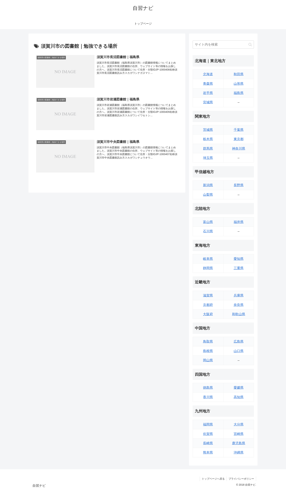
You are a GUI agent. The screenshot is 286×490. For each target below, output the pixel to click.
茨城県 (208, 130)
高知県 (239, 397)
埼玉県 (208, 158)
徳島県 (208, 387)
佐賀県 (208, 434)
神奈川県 (238, 148)
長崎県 (208, 443)
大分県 (239, 424)
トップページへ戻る (213, 478)
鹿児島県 (238, 443)
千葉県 (239, 130)
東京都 (239, 139)
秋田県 (239, 74)
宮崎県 (239, 434)
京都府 (208, 305)
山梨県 (208, 194)
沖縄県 (239, 452)
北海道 (208, 74)
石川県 (208, 231)
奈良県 (239, 305)
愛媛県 (239, 387)
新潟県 (208, 185)
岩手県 (208, 93)
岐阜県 (208, 259)
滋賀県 (208, 295)
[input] (223, 44)
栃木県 (208, 139)
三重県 (239, 268)
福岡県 (208, 424)
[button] (250, 44)
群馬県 (208, 148)
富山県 (208, 222)
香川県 (208, 397)
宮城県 (208, 102)
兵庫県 (239, 295)
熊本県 (208, 452)
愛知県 (239, 259)
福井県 (239, 222)
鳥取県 (208, 341)
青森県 (208, 83)
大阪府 (208, 314)
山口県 (239, 351)
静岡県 (208, 268)
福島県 (239, 93)
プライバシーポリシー (241, 478)
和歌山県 (238, 314)
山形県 (239, 83)
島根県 (208, 351)
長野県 (239, 185)
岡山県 (208, 360)
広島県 (239, 341)
